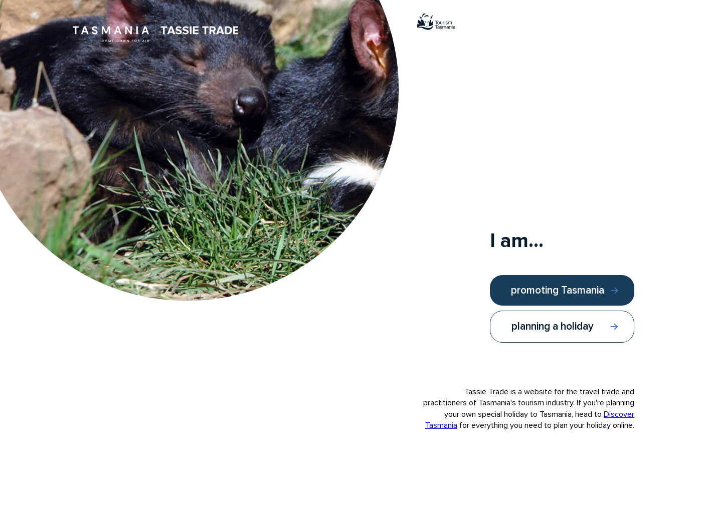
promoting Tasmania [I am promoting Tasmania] (557, 290)
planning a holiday (552, 326)
